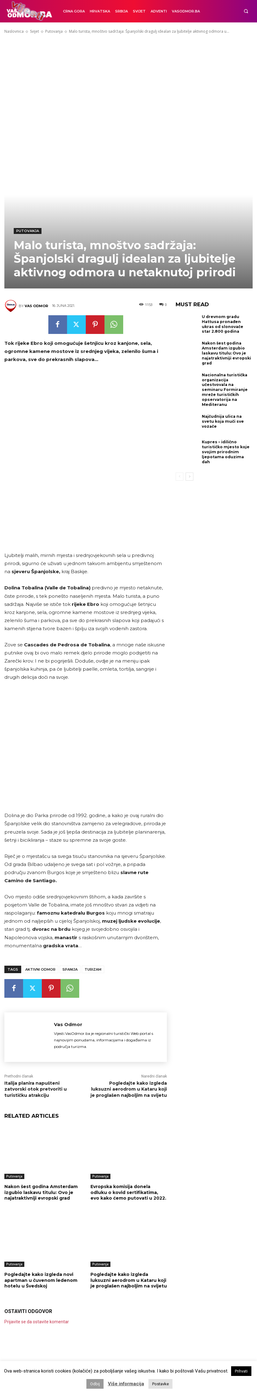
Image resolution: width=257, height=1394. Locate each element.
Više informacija (126, 1384)
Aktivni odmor (40, 969)
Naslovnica (14, 31)
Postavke (160, 1384)
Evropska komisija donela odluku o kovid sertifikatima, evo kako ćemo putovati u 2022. (128, 1192)
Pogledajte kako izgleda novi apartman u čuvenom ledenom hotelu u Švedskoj (40, 1280)
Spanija (70, 969)
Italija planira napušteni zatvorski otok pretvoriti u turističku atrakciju (35, 1089)
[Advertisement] (128, 83)
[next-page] (189, 470)
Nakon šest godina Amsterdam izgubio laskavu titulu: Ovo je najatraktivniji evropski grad (41, 1192)
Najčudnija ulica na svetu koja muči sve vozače (222, 419)
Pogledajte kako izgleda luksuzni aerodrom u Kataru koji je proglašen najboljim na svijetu (128, 1089)
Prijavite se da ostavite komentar (36, 1321)
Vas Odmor (36, 306)
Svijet (34, 31)
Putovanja (54, 31)
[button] (246, 11)
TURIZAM (93, 969)
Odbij (95, 1384)
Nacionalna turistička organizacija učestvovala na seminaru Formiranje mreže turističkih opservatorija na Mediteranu (224, 389)
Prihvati (241, 1371)
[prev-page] (179, 470)
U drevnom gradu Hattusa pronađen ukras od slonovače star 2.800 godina (227, 324)
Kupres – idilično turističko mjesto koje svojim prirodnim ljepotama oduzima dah (227, 448)
